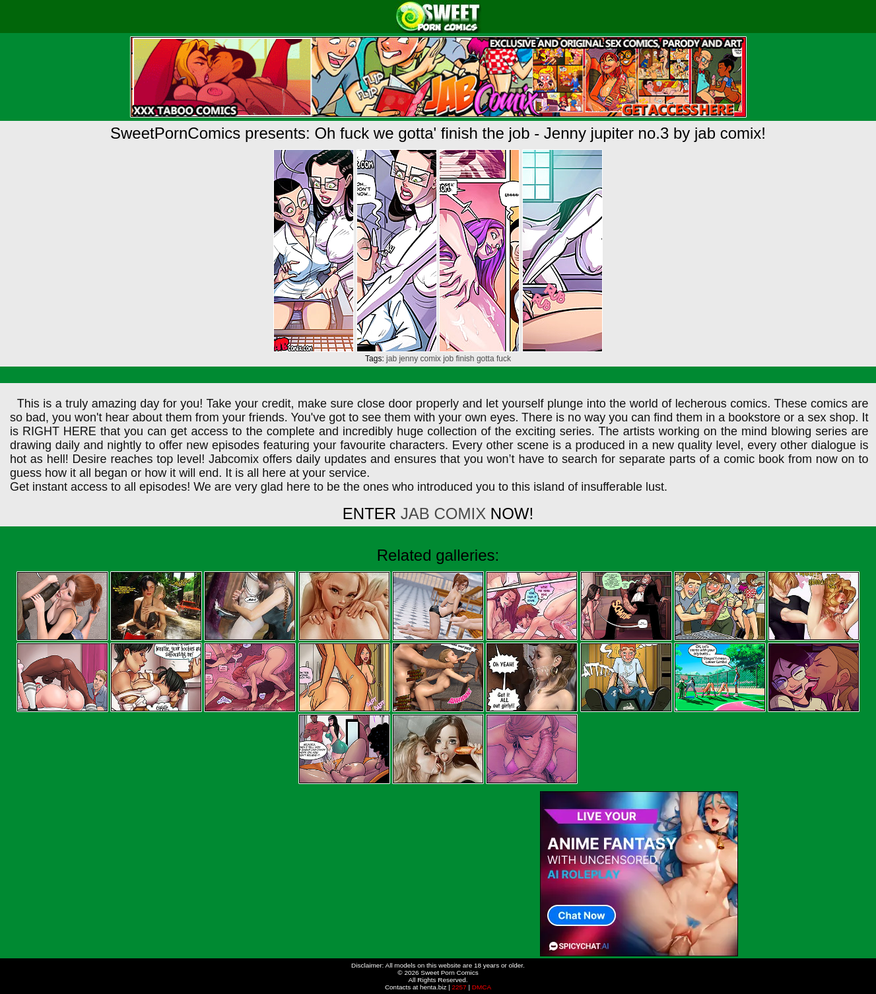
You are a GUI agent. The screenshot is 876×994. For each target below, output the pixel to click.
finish (465, 358)
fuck (503, 358)
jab (391, 358)
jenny (408, 358)
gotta (485, 358)
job (448, 358)
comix (430, 358)
